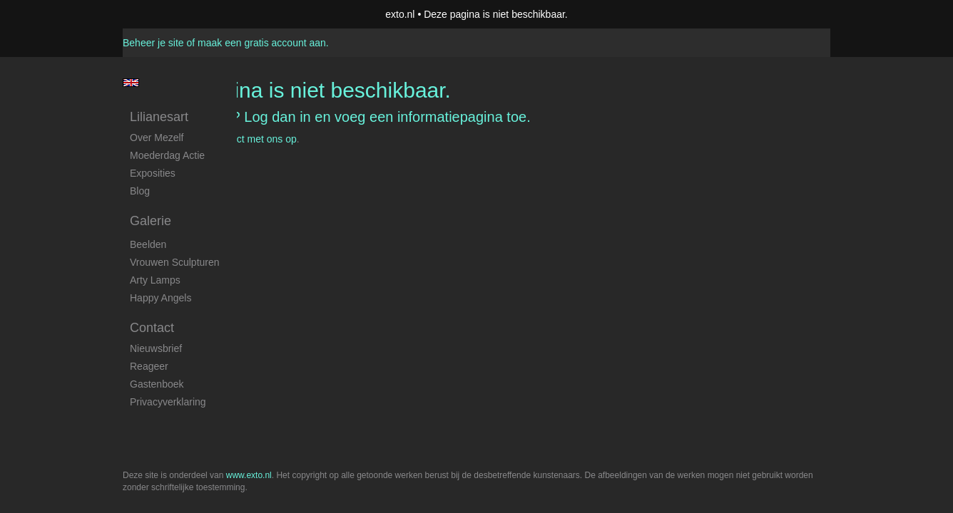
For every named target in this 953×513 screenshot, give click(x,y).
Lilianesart (159, 117)
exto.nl (399, 14)
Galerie (150, 221)
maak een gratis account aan (262, 42)
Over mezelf (156, 137)
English (131, 82)
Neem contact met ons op (240, 139)
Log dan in (277, 117)
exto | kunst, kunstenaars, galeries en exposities (163, 14)
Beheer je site (153, 42)
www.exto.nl (249, 170)
